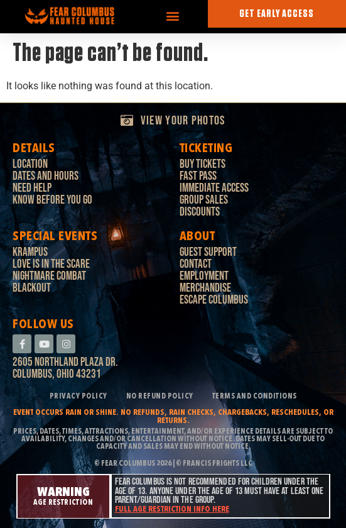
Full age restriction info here (172, 509)
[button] (173, 16)
